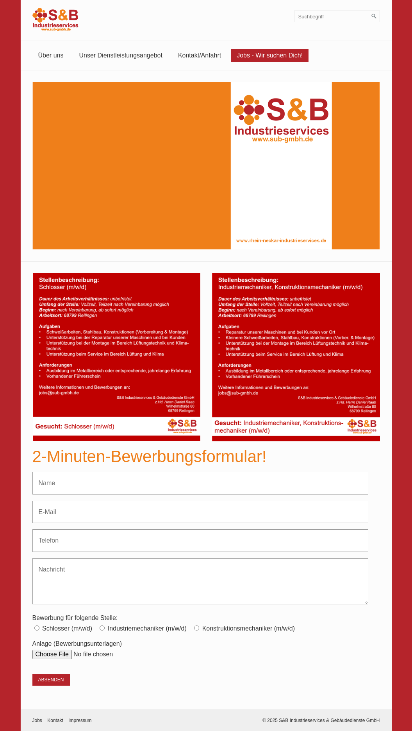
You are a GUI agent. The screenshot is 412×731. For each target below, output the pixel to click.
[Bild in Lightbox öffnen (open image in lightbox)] (116, 357)
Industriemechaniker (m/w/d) (147, 628)
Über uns (51, 55)
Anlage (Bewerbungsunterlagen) (77, 643)
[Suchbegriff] (337, 16)
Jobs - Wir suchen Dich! (270, 55)
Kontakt (55, 720)
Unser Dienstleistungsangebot (120, 55)
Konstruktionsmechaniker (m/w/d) (248, 628)
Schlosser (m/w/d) (67, 628)
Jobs (37, 720)
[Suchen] (374, 16)
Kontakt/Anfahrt (199, 55)
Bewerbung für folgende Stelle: (75, 618)
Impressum (79, 720)
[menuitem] (51, 55)
